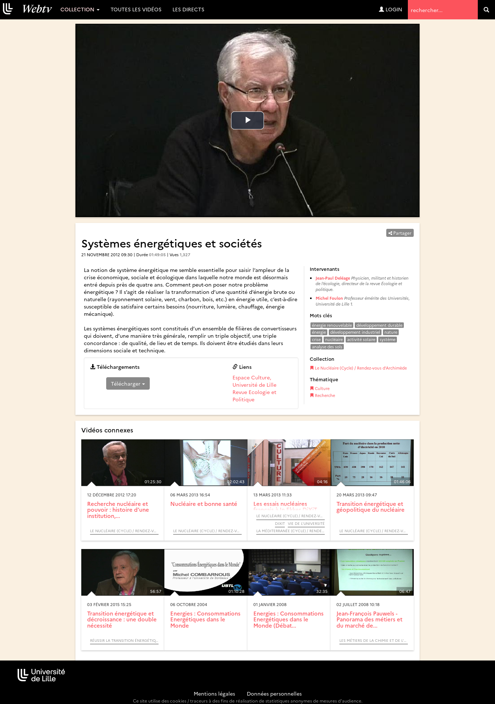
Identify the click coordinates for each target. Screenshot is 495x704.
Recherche (322, 395)
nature (390, 332)
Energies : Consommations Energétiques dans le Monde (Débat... (288, 619)
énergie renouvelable (332, 325)
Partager (400, 233)
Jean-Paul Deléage (333, 278)
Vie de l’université (306, 523)
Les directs (188, 9)
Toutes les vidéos (136, 9)
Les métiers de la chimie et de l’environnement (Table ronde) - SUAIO (373, 640)
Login (390, 9)
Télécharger (128, 383)
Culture (320, 388)
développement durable (379, 325)
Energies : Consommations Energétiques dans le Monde (205, 619)
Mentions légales (214, 693)
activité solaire (361, 339)
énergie (319, 332)
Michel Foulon (329, 298)
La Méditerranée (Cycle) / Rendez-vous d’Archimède (290, 530)
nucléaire (334, 339)
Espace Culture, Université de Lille (254, 381)
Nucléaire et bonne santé (203, 503)
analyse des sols (327, 346)
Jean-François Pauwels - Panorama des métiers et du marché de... (369, 619)
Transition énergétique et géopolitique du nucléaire (370, 507)
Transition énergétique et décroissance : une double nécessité (122, 619)
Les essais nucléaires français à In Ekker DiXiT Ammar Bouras (285, 509)
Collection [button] (80, 9)
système (387, 339)
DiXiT (280, 523)
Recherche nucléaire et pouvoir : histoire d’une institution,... (118, 509)
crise (316, 339)
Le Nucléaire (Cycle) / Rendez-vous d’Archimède (358, 368)
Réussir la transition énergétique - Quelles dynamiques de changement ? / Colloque (124, 640)
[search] (486, 9)
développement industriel (355, 332)
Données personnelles (274, 693)
